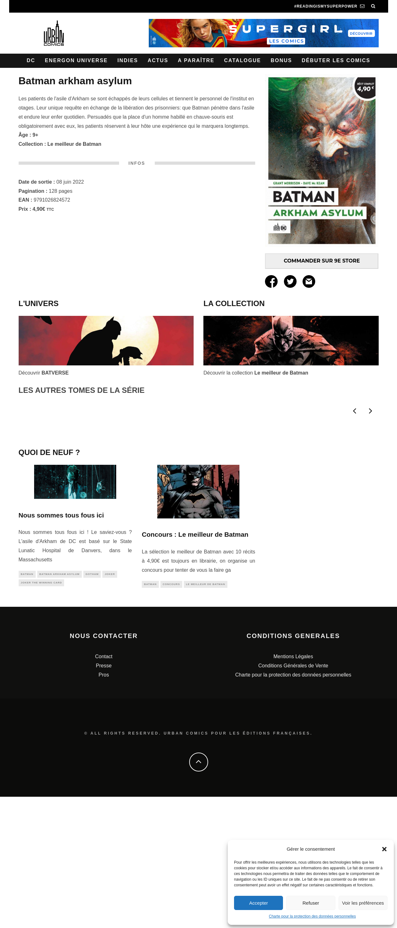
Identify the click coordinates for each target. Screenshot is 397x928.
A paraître (196, 60)
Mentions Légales (293, 787)
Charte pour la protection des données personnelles (312, 916)
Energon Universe (76, 60)
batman (27, 704)
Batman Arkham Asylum (59, 704)
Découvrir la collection (255, 372)
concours (171, 715)
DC (31, 60)
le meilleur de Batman (205, 715)
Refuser (311, 903)
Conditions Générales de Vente (293, 797)
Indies (127, 60)
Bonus (281, 60)
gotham (92, 704)
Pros (104, 806)
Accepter (258, 903)
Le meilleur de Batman (74, 144)
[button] (384, 849)
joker (110, 704)
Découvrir (44, 372)
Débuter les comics (336, 60)
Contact (103, 787)
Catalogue (242, 60)
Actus (157, 60)
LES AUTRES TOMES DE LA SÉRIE (82, 390)
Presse (104, 797)
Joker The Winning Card (41, 713)
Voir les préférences (363, 903)
